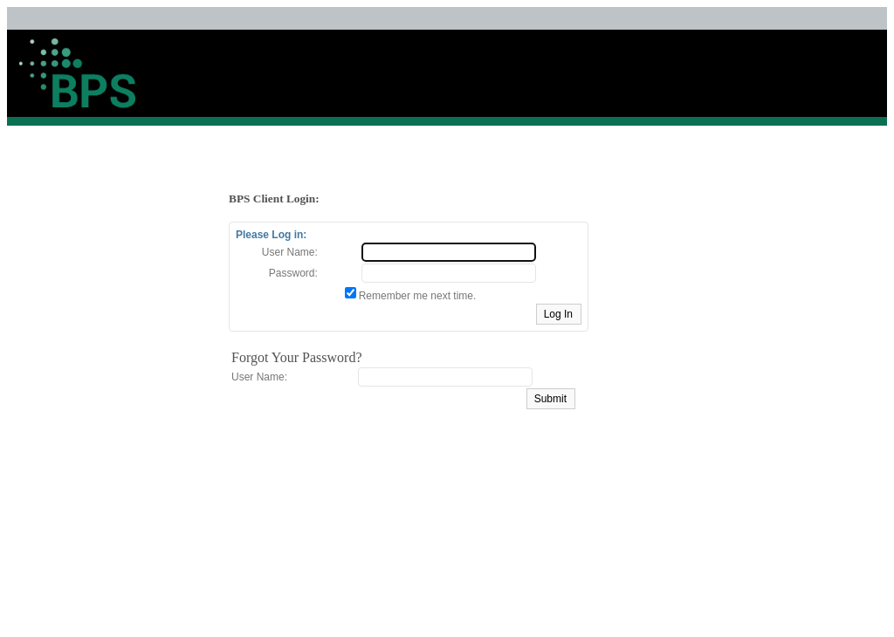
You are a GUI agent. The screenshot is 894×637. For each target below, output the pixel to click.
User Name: (290, 252)
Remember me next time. (418, 296)
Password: (293, 273)
